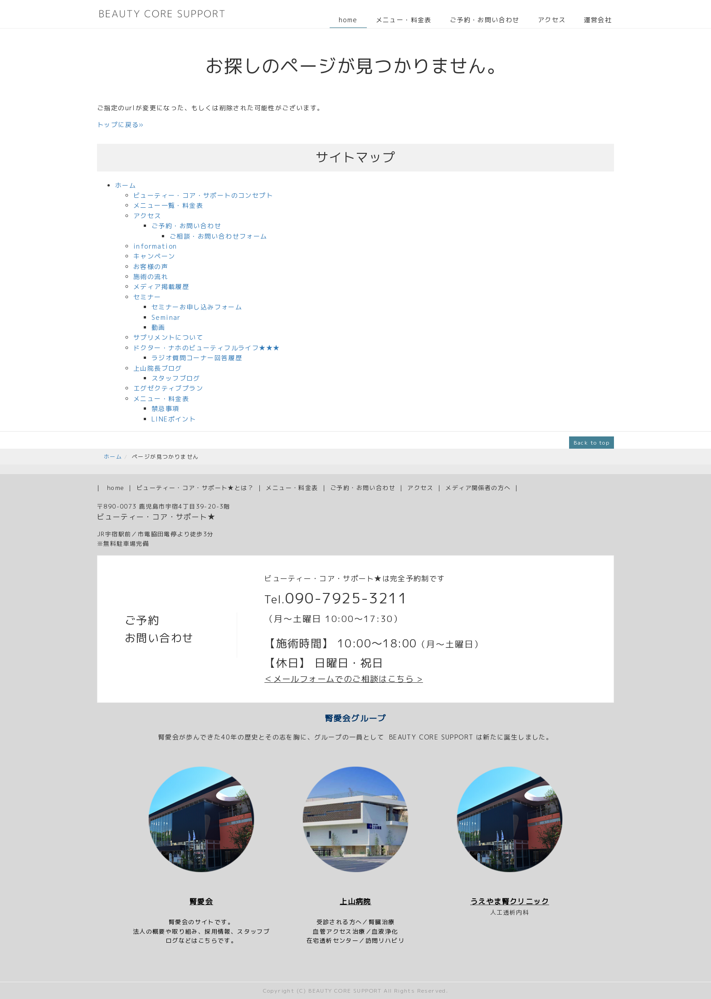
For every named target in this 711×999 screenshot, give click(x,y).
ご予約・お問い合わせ (485, 19)
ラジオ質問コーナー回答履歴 (196, 357)
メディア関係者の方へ (478, 488)
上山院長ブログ (157, 368)
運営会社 (598, 19)
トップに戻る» (120, 124)
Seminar (166, 317)
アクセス (552, 19)
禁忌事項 (165, 408)
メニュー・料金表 (404, 19)
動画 (158, 327)
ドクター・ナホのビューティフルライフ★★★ (206, 347)
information (155, 246)
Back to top (591, 442)
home (348, 19)
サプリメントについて (168, 337)
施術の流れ (150, 276)
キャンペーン (154, 256)
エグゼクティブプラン (168, 388)
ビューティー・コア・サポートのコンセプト (203, 195)
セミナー (147, 297)
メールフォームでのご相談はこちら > (348, 679)
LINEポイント (173, 419)
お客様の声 (150, 266)
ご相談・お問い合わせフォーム (219, 236)
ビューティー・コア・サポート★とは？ (195, 488)
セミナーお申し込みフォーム (196, 307)
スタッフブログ (175, 378)
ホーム (125, 185)
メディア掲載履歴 (161, 286)
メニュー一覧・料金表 (168, 205)
